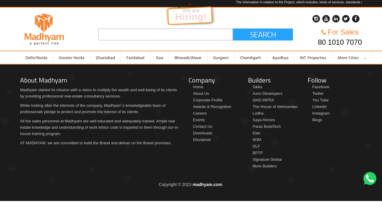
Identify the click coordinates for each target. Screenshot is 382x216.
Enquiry (376, 120)
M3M (256, 139)
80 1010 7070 (340, 42)
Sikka (257, 87)
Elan (256, 133)
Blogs (317, 120)
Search (263, 34)
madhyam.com (207, 184)
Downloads (202, 133)
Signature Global (267, 159)
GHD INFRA (263, 100)
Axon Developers (267, 93)
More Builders (264, 166)
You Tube (320, 100)
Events (199, 120)
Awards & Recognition (212, 106)
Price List (5, 113)
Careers (200, 113)
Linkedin (319, 106)
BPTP (257, 153)
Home (198, 87)
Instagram (321, 113)
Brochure (5, 150)
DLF (256, 146)
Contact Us (202, 126)
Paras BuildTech (266, 126)
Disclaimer (202, 139)
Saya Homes (263, 120)
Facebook (320, 87)
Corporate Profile (207, 100)
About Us (201, 93)
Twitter (318, 93)
